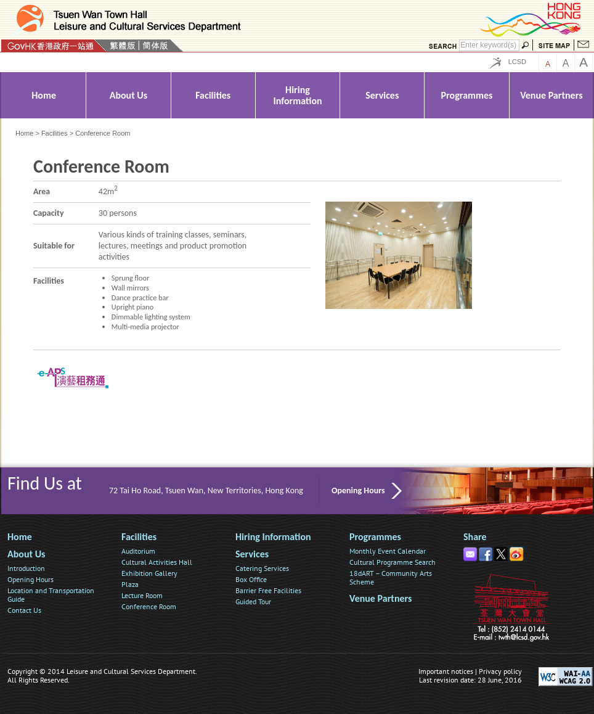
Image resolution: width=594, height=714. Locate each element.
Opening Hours (358, 490)
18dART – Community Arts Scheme (390, 577)
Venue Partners (380, 598)
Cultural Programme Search (392, 562)
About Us (26, 554)
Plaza (130, 584)
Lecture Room (142, 595)
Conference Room (148, 606)
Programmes (375, 537)
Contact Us (24, 610)
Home (24, 133)
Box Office (251, 579)
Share (475, 537)
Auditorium (138, 551)
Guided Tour (253, 601)
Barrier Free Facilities (268, 590)
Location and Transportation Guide (50, 595)
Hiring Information (273, 537)
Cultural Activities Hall (156, 562)
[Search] (489, 45)
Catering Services (262, 568)
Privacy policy (500, 671)
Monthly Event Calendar (387, 551)
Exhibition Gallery (149, 573)
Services (252, 554)
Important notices (445, 671)
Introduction (26, 568)
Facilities (54, 133)
